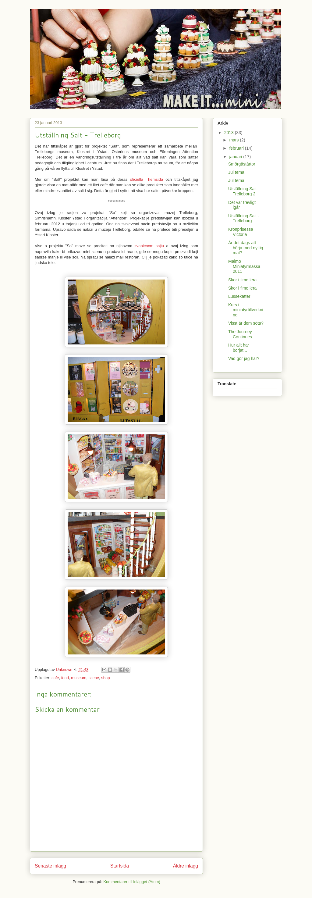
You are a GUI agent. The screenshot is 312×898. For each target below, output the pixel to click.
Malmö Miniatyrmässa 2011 (244, 266)
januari (236, 156)
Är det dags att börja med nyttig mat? (245, 247)
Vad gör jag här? (243, 358)
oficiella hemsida (146, 179)
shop (105, 677)
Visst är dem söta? (246, 323)
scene (93, 677)
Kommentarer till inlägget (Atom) (131, 881)
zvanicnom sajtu (149, 246)
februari (237, 148)
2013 (229, 132)
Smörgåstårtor (241, 164)
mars (234, 139)
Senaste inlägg (50, 865)
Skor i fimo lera (242, 279)
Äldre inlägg (185, 865)
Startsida (119, 865)
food (65, 677)
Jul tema (236, 172)
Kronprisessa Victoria (240, 232)
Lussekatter (239, 296)
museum (78, 677)
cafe (55, 677)
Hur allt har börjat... (238, 348)
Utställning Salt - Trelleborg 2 (243, 191)
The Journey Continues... (242, 334)
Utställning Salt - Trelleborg (243, 218)
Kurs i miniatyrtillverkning (245, 310)
